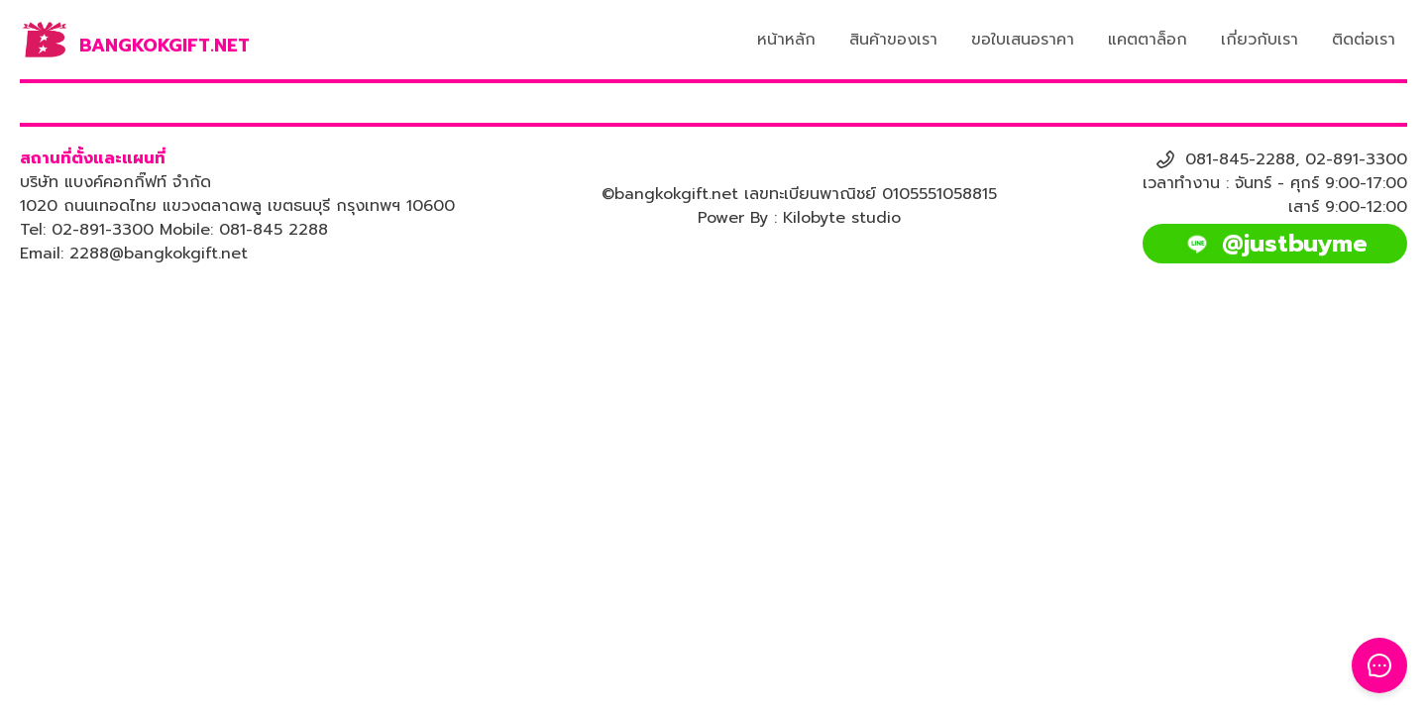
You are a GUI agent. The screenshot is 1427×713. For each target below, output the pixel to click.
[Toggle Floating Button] (1379, 665)
